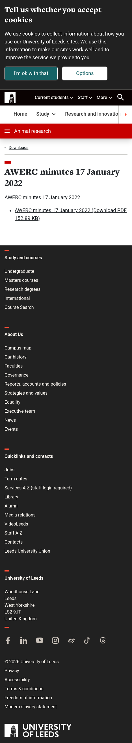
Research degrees (22, 289)
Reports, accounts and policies (35, 384)
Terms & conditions (24, 688)
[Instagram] (55, 641)
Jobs (9, 469)
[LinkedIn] (23, 641)
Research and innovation (93, 114)
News (10, 420)
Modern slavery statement (31, 706)
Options (85, 73)
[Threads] (102, 641)
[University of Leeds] (38, 731)
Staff (85, 97)
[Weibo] (71, 641)
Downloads (19, 147)
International (17, 298)
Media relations (20, 515)
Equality (12, 402)
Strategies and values (26, 393)
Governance (17, 375)
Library (11, 497)
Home (20, 114)
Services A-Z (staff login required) (38, 488)
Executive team (20, 411)
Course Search (19, 307)
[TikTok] (87, 641)
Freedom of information (28, 697)
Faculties (14, 366)
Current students (54, 97)
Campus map (18, 348)
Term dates (16, 479)
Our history (16, 357)
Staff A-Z (13, 533)
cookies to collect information (56, 34)
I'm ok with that (31, 73)
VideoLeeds (16, 524)
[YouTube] (39, 641)
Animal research (28, 131)
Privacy (12, 670)
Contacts (14, 542)
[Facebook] (7, 641)
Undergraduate (19, 271)
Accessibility (17, 679)
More (104, 97)
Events (11, 429)
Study (46, 114)
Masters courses (21, 280)
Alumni (12, 506)
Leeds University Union (27, 551)
